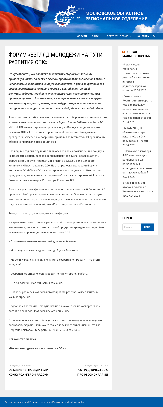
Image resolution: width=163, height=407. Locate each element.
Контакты (143, 36)
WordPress (73, 401)
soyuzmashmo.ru (42, 401)
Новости (81, 36)
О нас (95, 36)
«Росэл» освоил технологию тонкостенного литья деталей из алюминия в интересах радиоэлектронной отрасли (137, 77)
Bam (83, 401)
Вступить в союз (117, 36)
